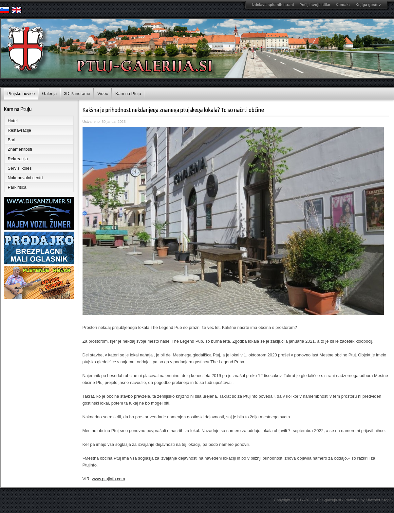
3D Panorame (77, 93)
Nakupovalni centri (25, 177)
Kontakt (343, 4)
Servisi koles (20, 168)
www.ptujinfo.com (108, 478)
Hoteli (13, 120)
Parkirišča (17, 187)
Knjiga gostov (368, 4)
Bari (11, 139)
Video (102, 93)
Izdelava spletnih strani (273, 4)
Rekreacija (18, 158)
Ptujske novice (21, 93)
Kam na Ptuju (128, 93)
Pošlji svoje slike (314, 4)
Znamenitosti (20, 149)
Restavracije (19, 130)
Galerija (49, 93)
